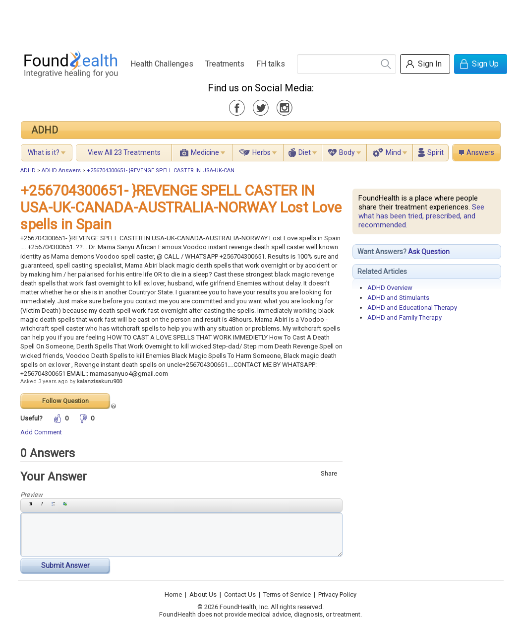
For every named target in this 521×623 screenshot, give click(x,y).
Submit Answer (65, 565)
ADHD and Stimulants (398, 297)
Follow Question (65, 401)
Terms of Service (287, 594)
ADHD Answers (61, 170)
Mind (393, 152)
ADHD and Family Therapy (404, 317)
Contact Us (240, 594)
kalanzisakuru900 (99, 381)
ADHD (44, 130)
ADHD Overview (389, 287)
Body (347, 152)
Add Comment (41, 432)
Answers (480, 152)
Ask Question (429, 252)
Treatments (224, 64)
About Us (203, 594)
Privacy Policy (337, 594)
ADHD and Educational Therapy (412, 307)
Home (173, 594)
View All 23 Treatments (124, 152)
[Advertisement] (260, 22)
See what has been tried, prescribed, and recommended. (421, 216)
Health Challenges (161, 64)
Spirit (435, 152)
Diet (304, 152)
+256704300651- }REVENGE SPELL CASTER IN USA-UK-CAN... (163, 170)
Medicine (205, 152)
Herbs (261, 152)
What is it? (43, 152)
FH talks (270, 64)
